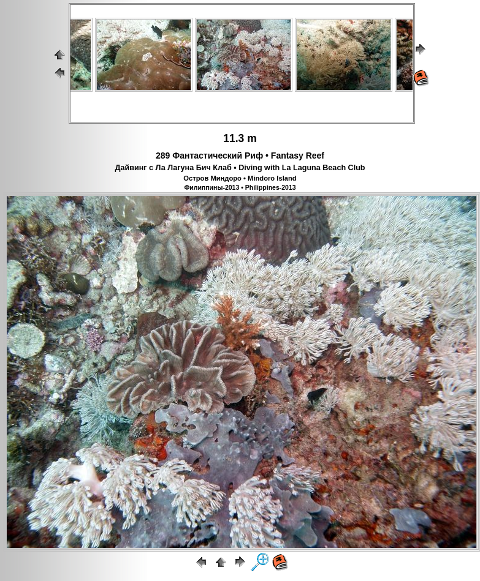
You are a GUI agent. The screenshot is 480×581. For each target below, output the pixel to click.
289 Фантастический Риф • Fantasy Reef (240, 155)
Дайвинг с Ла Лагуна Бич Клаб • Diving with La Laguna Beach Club (240, 167)
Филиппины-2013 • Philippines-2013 (239, 187)
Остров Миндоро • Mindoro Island (239, 178)
